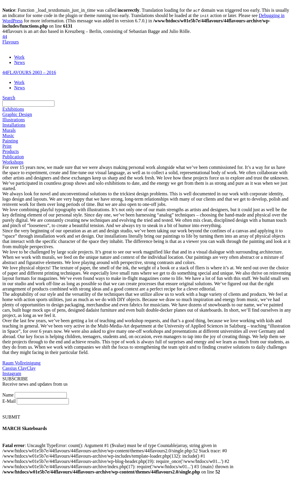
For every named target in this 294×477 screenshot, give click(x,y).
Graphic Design (17, 114)
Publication (13, 156)
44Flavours (10, 39)
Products (10, 151)
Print (6, 146)
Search (8, 97)
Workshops (13, 161)
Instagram (11, 373)
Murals (9, 130)
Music (8, 135)
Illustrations (13, 119)
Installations (13, 124)
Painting (10, 140)
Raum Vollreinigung (21, 362)
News (19, 62)
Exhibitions (13, 109)
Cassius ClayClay (19, 368)
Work (19, 57)
